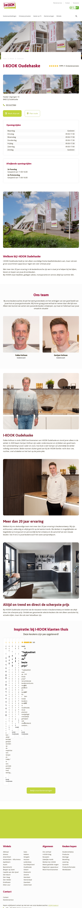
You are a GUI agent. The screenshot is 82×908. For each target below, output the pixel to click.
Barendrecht (7, 842)
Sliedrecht (27, 847)
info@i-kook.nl (53, 881)
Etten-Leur (6, 860)
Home (5, 58)
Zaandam (27, 858)
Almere (5, 830)
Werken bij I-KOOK (49, 837)
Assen (5, 840)
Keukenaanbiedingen (9, 15)
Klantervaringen (49, 15)
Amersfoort (7, 832)
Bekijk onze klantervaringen (41, 779)
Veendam (27, 852)
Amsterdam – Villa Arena (11, 835)
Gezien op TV (37, 15)
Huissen (26, 835)
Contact (67, 4)
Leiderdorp (27, 837)
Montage (65, 832)
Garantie (65, 840)
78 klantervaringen (72, 65)
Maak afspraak (12, 113)
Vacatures (76, 4)
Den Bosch (7, 850)
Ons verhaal (47, 827)
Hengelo (26, 832)
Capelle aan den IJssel (11, 847)
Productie (65, 830)
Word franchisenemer (50, 845)
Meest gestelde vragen (51, 840)
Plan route (32, 113)
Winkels (58, 15)
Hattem (26, 830)
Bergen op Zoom (9, 845)
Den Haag (6, 852)
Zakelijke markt (48, 835)
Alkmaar (6, 827)
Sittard (26, 845)
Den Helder (7, 855)
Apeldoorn (6, 837)
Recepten (46, 832)
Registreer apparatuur (50, 842)
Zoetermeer (28, 860)
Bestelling (65, 835)
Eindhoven (7, 858)
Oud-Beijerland (29, 840)
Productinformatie (68, 842)
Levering (65, 837)
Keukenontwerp (68, 827)
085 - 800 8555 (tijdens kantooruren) (18, 883)
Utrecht (26, 850)
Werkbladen (66, 845)
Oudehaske (28, 842)
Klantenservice (57, 4)
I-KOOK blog (47, 830)
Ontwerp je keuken (25, 15)
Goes (25, 827)
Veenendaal (28, 855)
